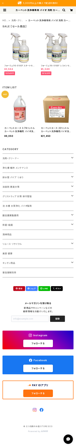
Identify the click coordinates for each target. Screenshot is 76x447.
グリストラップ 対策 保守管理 (17, 196)
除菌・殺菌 (7, 225)
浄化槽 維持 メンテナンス (15, 167)
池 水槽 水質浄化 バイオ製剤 (17, 206)
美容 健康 (7, 253)
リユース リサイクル (12, 244)
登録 (57, 318)
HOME (4, 20)
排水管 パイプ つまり (13, 177)
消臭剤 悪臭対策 (10, 187)
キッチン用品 (8, 263)
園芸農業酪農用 (10, 215)
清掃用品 (7, 234)
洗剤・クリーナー (17, 20)
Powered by (38, 431)
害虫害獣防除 (9, 272)
